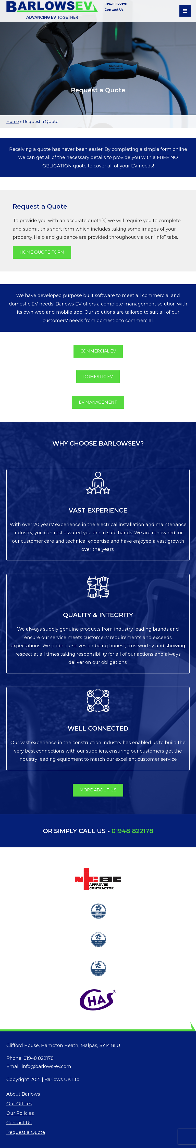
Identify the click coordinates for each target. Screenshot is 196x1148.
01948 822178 (115, 4)
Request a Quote (25, 1132)
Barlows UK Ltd (62, 1079)
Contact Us (114, 10)
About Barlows (23, 1094)
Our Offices (19, 1104)
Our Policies (20, 1113)
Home (12, 121)
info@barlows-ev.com (46, 1066)
